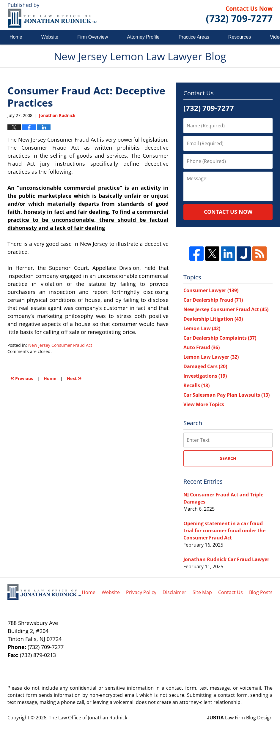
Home (16, 36)
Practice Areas (194, 36)
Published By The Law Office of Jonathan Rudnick (239, 14)
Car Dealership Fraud (213, 300)
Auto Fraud (201, 347)
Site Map (202, 592)
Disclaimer (174, 592)
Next (74, 378)
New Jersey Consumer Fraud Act (60, 345)
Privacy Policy (141, 592)
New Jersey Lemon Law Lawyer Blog (52, 15)
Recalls (196, 385)
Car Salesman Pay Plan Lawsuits (226, 395)
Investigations (205, 376)
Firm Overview (92, 36)
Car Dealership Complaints (219, 338)
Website (50, 36)
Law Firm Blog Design (240, 717)
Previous (21, 378)
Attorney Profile (143, 36)
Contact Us (230, 592)
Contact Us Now (228, 211)
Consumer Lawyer (210, 290)
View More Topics (203, 404)
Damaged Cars (205, 366)
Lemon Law (201, 328)
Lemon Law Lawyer (211, 357)
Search (228, 458)
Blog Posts (261, 592)
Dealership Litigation (213, 319)
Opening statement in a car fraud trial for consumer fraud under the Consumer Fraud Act (224, 530)
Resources (239, 36)
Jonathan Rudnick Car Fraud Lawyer (226, 559)
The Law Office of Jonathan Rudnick (88, 717)
